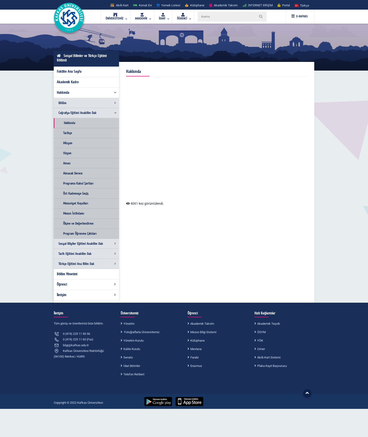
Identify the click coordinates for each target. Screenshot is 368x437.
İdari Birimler (131, 366)
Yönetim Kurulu (133, 340)
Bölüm (87, 103)
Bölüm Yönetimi (67, 274)
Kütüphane (197, 340)
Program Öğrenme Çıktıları (79, 234)
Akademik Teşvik (268, 323)
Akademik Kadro (68, 82)
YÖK (260, 340)
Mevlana (196, 349)
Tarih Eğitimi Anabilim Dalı (87, 254)
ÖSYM (261, 332)
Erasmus (196, 366)
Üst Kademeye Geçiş (75, 194)
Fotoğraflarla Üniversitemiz (141, 332)
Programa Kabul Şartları (78, 183)
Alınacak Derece (72, 173)
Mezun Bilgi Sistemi (203, 332)
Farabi (194, 357)
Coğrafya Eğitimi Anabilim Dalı (87, 113)
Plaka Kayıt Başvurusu (272, 366)
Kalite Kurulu (131, 349)
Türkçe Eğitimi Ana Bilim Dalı (87, 264)
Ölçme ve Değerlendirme (78, 224)
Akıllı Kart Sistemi (268, 357)
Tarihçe (67, 133)
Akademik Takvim (202, 323)
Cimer (261, 349)
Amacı (66, 163)
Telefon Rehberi (133, 374)
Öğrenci (86, 284)
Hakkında (87, 92)
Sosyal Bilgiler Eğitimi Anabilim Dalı (87, 244)
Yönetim (128, 323)
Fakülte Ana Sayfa (69, 71)
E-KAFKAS (299, 16)
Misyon (67, 143)
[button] (302, 5)
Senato (128, 357)
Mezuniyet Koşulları (75, 203)
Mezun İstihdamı (73, 213)
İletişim (86, 295)
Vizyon (67, 153)
